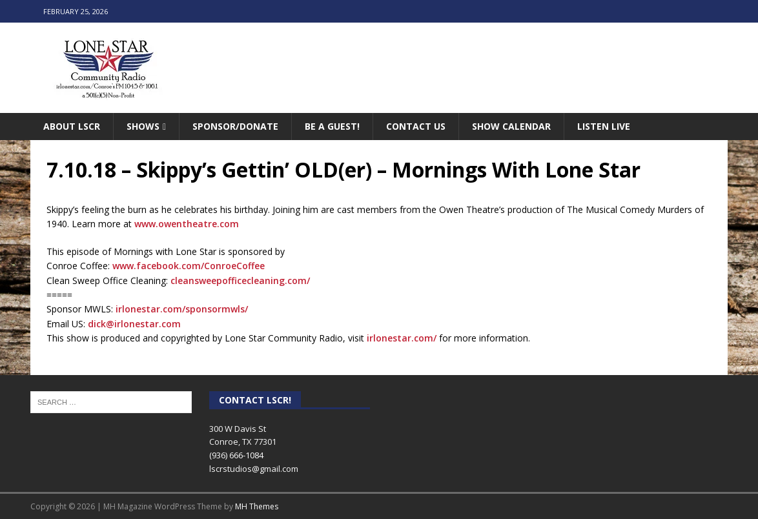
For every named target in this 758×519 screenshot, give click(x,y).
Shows (143, 126)
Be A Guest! (332, 126)
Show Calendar (511, 126)
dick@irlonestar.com (134, 324)
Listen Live (603, 126)
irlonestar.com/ (401, 338)
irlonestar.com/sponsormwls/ (182, 309)
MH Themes (256, 506)
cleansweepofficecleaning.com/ (240, 280)
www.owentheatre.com (186, 224)
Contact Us (416, 126)
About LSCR (71, 126)
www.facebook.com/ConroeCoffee (188, 266)
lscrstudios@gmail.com (253, 468)
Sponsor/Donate (235, 126)
